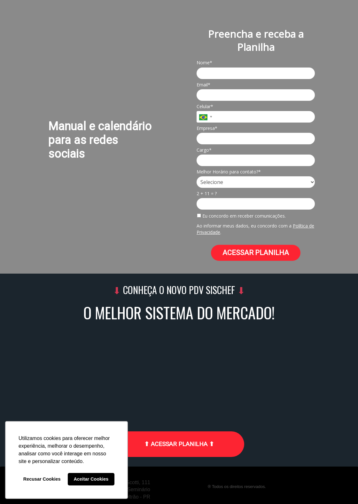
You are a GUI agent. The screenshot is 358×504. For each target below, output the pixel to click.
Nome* (204, 63)
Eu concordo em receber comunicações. (241, 216)
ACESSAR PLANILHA (255, 253)
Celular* (205, 106)
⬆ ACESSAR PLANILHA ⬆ (179, 444)
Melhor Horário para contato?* (229, 172)
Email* (203, 85)
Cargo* (204, 150)
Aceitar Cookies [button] (91, 479)
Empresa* (207, 128)
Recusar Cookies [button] (42, 479)
